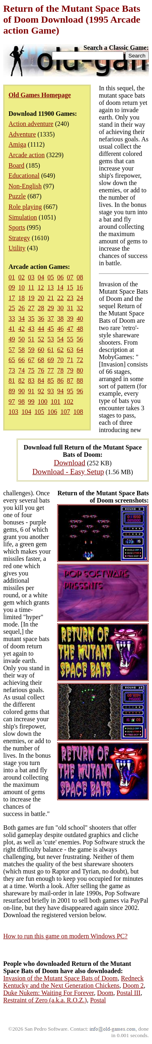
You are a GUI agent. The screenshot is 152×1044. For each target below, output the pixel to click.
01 (12, 277)
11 (31, 287)
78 (60, 370)
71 (70, 359)
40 (80, 318)
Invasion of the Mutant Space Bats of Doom (60, 978)
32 (80, 308)
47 (70, 328)
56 (80, 339)
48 (80, 328)
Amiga (17, 144)
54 (60, 339)
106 (52, 411)
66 (21, 359)
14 (60, 287)
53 (50, 339)
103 (13, 411)
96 (80, 391)
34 (21, 318)
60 (41, 349)
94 (60, 391)
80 (80, 370)
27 (31, 308)
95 (70, 391)
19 (31, 297)
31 (70, 308)
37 (50, 318)
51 (31, 339)
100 (42, 401)
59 (31, 349)
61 (50, 349)
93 (50, 391)
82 (21, 380)
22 (60, 297)
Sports (17, 227)
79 (70, 370)
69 (50, 359)
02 (21, 277)
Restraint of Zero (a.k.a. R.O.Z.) (45, 1000)
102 (68, 401)
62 (60, 349)
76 (41, 370)
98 (21, 401)
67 (31, 359)
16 (79, 287)
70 (60, 359)
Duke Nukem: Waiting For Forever (48, 992)
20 (41, 297)
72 (80, 359)
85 (50, 380)
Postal (98, 1000)
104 (26, 411)
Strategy (19, 237)
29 (50, 308)
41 (12, 328)
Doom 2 (133, 985)
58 (21, 349)
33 (12, 318)
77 (50, 370)
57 (12, 349)
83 (31, 380)
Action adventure (31, 123)
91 (31, 391)
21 (50, 297)
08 (80, 277)
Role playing (25, 206)
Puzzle (17, 196)
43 (31, 328)
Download (70, 462)
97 (12, 401)
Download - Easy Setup (68, 471)
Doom (105, 992)
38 (60, 318)
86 (60, 380)
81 (12, 380)
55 (70, 339)
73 (12, 370)
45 (50, 328)
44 (41, 328)
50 (21, 339)
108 (78, 411)
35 (31, 318)
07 (70, 277)
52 (41, 339)
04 (41, 277)
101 (55, 401)
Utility (17, 248)
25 (12, 308)
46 (60, 328)
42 (21, 328)
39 (70, 318)
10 (21, 287)
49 (12, 339)
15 (69, 287)
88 (80, 380)
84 (41, 380)
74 (21, 370)
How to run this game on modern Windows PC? (65, 936)
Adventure (22, 134)
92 (41, 391)
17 (12, 297)
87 (70, 380)
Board (16, 165)
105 (39, 411)
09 (12, 287)
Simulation (23, 217)
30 (60, 308)
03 (31, 277)
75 (31, 370)
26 (21, 308)
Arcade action (27, 154)
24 (80, 297)
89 (12, 391)
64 (80, 349)
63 (70, 349)
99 (31, 401)
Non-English (25, 186)
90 (21, 391)
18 (21, 297)
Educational (24, 175)
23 (70, 297)
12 (40, 287)
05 (50, 277)
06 (60, 277)
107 (65, 411)
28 (41, 308)
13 (50, 287)
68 (41, 359)
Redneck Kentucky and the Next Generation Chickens (73, 982)
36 (41, 318)
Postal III (129, 992)
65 (12, 359)
